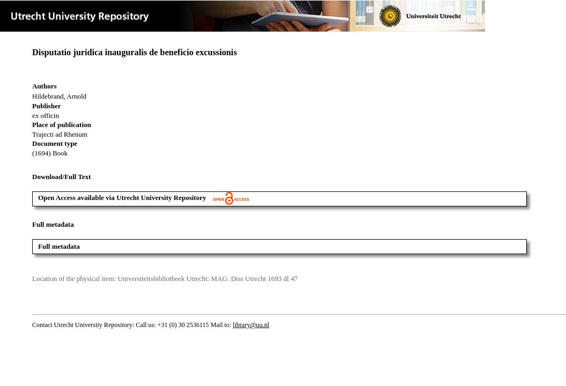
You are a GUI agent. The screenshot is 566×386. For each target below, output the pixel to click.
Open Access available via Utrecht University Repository (143, 198)
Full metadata (59, 246)
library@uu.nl (251, 325)
